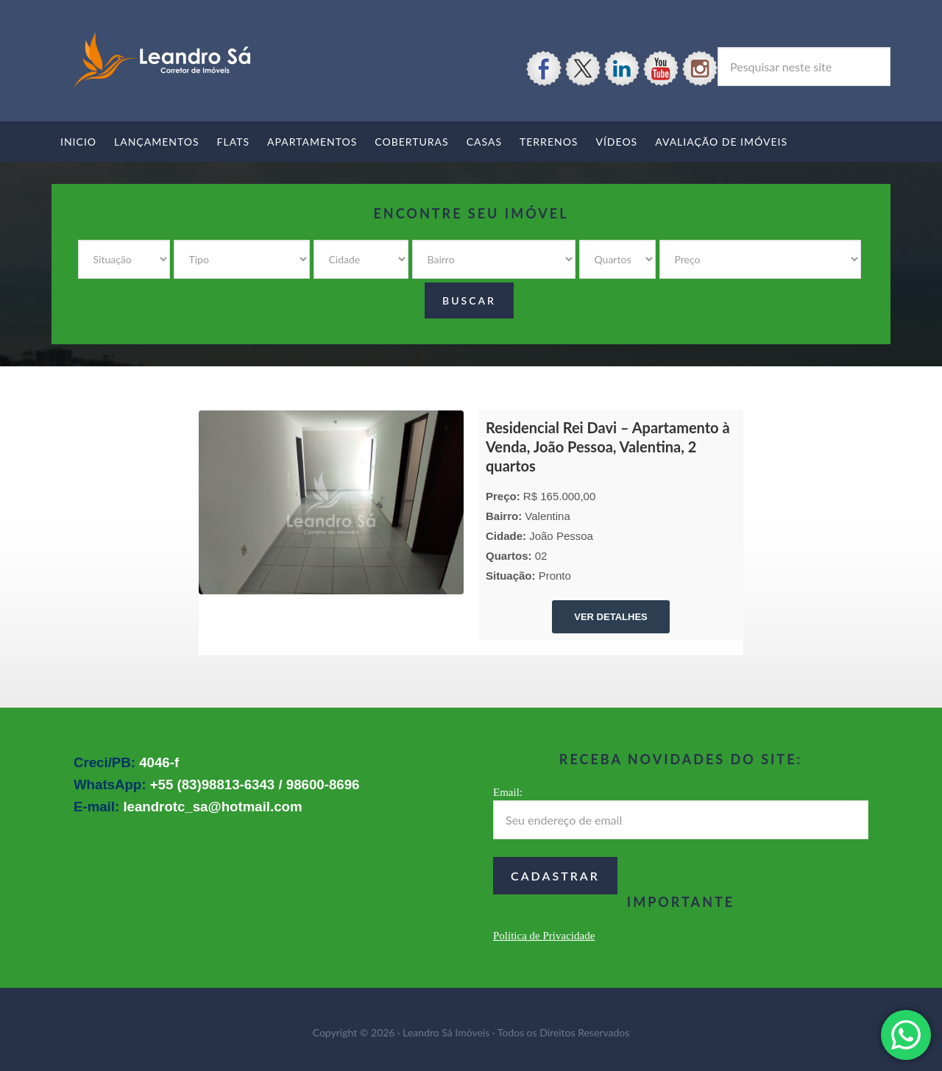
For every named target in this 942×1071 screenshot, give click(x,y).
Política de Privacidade (544, 936)
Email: (508, 792)
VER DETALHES (610, 616)
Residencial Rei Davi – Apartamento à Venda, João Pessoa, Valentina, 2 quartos (608, 446)
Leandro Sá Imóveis (162, 60)
